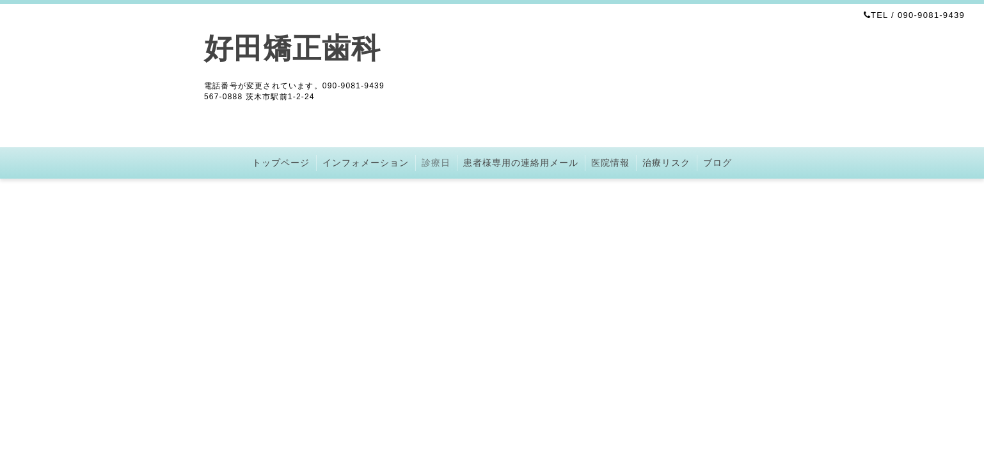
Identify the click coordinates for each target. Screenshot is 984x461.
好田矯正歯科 (292, 48)
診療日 (436, 163)
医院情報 (610, 163)
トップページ (281, 163)
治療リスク (666, 163)
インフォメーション (365, 163)
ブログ (717, 163)
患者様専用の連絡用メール (520, 163)
